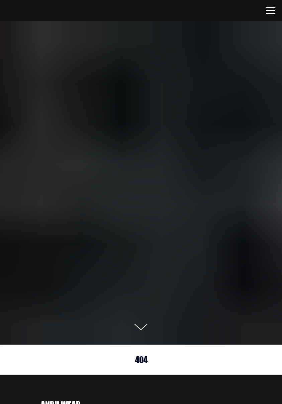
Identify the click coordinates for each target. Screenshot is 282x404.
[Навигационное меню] (270, 10)
